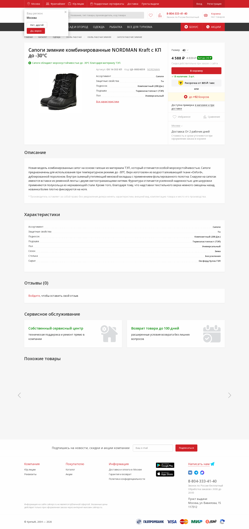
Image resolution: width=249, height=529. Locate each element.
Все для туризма (139, 27)
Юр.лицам (76, 3)
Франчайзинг (55, 3)
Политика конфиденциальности (127, 478)
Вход (199, 3)
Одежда (98, 27)
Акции (213, 27)
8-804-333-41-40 (202, 480)
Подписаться (186, 447)
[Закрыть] (65, 12)
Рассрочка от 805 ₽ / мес (196, 83)
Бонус (191, 27)
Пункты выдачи (150, 3)
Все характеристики (107, 101)
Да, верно (35, 30)
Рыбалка (115, 27)
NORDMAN (153, 69)
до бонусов (196, 97)
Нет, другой (37, 24)
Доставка (132, 3)
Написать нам (199, 464)
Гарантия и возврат (120, 474)
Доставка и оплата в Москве (125, 469)
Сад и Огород (78, 27)
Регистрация (214, 3)
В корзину (196, 70)
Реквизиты (30, 474)
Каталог (70, 469)
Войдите (34, 296)
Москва (33, 3)
